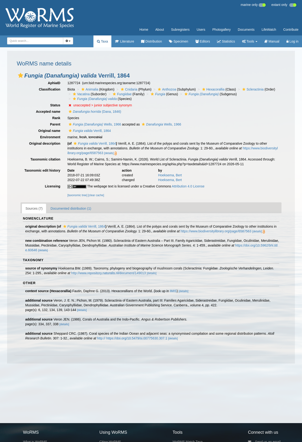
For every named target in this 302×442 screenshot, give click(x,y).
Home (143, 29)
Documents (246, 29)
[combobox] (35, 40)
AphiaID (54, 83)
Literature (124, 41)
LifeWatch (269, 29)
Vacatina (81, 94)
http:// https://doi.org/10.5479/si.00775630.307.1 (132, 338)
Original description (44, 143)
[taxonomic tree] (77, 195)
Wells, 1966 (94, 124)
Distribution (151, 41)
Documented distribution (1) (70, 208)
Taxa (102, 41)
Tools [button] (249, 41)
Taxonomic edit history (42, 170)
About (159, 29)
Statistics (226, 41)
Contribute (290, 29)
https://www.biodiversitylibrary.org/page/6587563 (215, 231)
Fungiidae (122, 94)
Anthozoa (166, 89)
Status (55, 105)
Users (201, 29)
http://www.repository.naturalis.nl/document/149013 (108, 273)
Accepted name (48, 111)
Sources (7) (33, 208)
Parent (55, 124)
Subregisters (180, 29)
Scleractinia (252, 89)
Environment (50, 137)
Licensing (52, 186)
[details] (109, 153)
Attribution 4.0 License (188, 186)
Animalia (89, 89)
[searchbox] (33, 41)
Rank (56, 118)
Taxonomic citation (45, 159)
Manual (271, 41)
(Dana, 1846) (94, 111)
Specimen (178, 41)
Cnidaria (128, 89)
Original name (49, 131)
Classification (49, 89)
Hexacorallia (213, 89)
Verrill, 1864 (89, 131)
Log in (292, 41)
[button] (20, 75)
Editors (202, 41)
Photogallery (221, 29)
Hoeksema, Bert (170, 175)
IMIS (173, 291)
